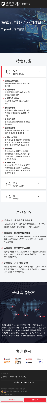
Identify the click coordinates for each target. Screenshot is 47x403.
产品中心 (13, 377)
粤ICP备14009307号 (8, 394)
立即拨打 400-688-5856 (23, 382)
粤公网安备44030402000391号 (15, 391)
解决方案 (22, 377)
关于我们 (4, 377)
